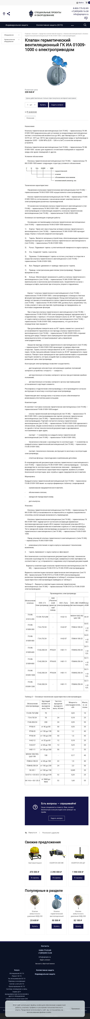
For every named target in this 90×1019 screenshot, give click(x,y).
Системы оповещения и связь (16, 989)
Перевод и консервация (16, 981)
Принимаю (75, 1009)
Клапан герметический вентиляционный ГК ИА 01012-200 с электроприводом (56, 916)
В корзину (35, 878)
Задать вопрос (57, 818)
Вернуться (31, 833)
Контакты (45, 946)
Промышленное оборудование (9, 40)
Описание (30, 118)
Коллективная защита (45, 970)
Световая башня (35, 863)
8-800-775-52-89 (45, 950)
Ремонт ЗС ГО (17, 976)
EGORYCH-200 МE (57, 863)
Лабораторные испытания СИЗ (17, 999)
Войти (80, 3)
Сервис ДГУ (17, 992)
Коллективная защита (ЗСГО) (49, 25)
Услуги (16, 970)
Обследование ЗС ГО (16, 973)
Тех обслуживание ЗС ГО (16, 978)
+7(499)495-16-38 (45, 953)
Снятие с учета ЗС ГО (16, 984)
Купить (35, 926)
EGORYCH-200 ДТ (78, 863)
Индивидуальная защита (17, 25)
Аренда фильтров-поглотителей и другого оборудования (17, 995)
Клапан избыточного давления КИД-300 (78, 913)
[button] (72, 25)
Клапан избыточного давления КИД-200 (34, 913)
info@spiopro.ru (45, 957)
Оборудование (9, 35)
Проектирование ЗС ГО (17, 986)
